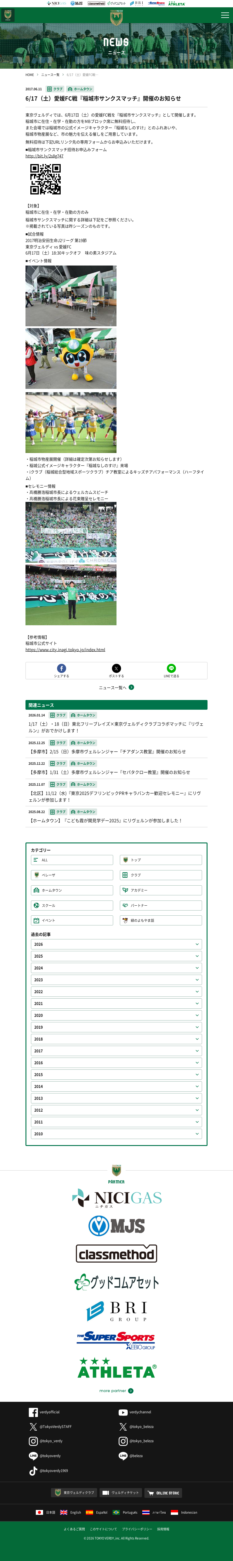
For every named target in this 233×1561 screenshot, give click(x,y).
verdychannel (135, 1412)
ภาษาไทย (154, 1512)
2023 (38, 980)
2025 (38, 956)
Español (97, 1512)
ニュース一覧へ (113, 687)
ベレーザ (48, 875)
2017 (38, 1051)
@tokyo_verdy (45, 1440)
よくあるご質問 (74, 1529)
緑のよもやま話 (142, 920)
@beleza (131, 1455)
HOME (29, 74)
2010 (38, 1134)
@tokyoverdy (45, 1455)
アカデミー (139, 890)
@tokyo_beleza (136, 1426)
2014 (38, 1086)
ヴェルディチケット (125, 1492)
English (70, 1512)
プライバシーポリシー (137, 1529)
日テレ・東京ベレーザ (8, 15)
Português (125, 1512)
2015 (38, 1074)
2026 (38, 944)
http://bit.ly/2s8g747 (44, 156)
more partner (113, 1391)
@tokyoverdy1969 (48, 1470)
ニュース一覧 (50, 74)
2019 (38, 1027)
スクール (48, 905)
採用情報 (163, 1529)
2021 (38, 1003)
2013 (38, 1098)
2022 (38, 991)
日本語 (45, 1512)
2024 (38, 968)
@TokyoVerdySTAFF (50, 1426)
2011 (38, 1122)
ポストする (116, 676)
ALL (45, 860)
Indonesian (184, 1512)
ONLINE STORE (168, 1493)
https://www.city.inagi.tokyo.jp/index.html (65, 649)
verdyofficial (44, 1412)
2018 (38, 1039)
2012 (38, 1110)
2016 (38, 1062)
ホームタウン (83, 89)
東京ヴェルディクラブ (79, 1492)
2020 (38, 1015)
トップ (136, 860)
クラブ (57, 89)
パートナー (139, 905)
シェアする (61, 676)
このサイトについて (103, 1529)
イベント (48, 920)
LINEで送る (171, 676)
